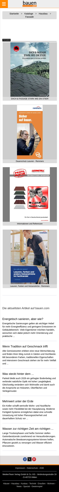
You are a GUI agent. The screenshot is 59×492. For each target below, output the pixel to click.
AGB (41, 468)
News (19, 486)
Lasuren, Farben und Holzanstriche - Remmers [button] (29, 286)
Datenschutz (32, 468)
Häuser (6, 483)
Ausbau (24, 483)
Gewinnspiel (37, 486)
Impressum (20, 468)
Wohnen (51, 483)
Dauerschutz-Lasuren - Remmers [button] (30, 161)
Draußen (41, 483)
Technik (32, 483)
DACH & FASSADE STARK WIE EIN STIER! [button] (30, 99)
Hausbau (15, 483)
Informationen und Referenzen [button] (29, 224)
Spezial (26, 486)
